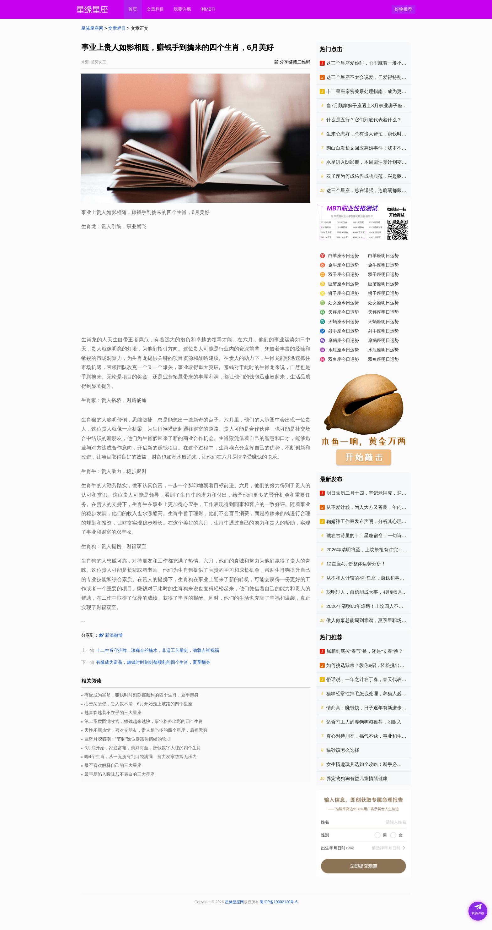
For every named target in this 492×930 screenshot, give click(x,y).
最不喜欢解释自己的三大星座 (113, 765)
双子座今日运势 (343, 274)
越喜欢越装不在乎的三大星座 (113, 712)
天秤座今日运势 (343, 312)
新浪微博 (111, 635)
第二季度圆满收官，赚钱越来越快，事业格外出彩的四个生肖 (143, 721)
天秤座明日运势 (383, 312)
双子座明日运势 (383, 274)
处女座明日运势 (383, 302)
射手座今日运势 (343, 330)
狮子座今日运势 (343, 293)
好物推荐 (403, 9)
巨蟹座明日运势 (383, 283)
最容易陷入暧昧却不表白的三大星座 (119, 774)
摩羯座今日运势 (343, 340)
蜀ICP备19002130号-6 (278, 902)
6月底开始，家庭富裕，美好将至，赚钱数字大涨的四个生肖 (142, 747)
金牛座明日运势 (383, 264)
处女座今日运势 (343, 302)
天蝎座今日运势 (343, 321)
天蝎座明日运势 (383, 321)
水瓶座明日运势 (383, 349)
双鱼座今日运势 (343, 359)
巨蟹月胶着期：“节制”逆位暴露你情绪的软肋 (127, 738)
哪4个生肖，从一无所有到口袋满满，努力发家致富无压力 (140, 756)
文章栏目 (155, 9)
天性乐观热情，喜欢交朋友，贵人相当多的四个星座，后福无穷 (145, 730)
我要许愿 (182, 9)
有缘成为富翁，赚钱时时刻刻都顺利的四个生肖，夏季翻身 (153, 662)
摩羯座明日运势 (383, 340)
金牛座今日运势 (343, 264)
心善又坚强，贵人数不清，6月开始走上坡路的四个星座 (138, 703)
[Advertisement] (196, 282)
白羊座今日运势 (343, 255)
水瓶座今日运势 (343, 349)
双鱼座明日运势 (383, 359)
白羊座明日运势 (383, 255)
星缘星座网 (92, 28)
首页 (132, 9)
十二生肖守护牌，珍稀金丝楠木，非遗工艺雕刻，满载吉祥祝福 (157, 650)
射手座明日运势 (383, 330)
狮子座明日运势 (383, 293)
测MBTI (208, 9)
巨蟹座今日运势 (343, 283)
